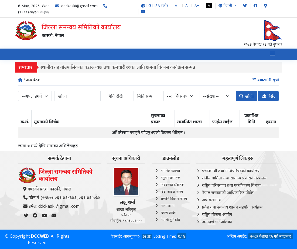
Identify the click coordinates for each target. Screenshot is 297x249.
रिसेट (268, 96)
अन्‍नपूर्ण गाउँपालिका (217, 221)
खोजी (246, 96)
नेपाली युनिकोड (170, 219)
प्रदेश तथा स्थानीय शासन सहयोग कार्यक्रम (232, 207)
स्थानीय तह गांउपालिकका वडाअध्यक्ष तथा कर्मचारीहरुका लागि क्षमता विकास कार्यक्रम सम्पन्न (120, 67)
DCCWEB (40, 236)
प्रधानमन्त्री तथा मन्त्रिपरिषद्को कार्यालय (231, 170)
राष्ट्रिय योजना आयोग (217, 214)
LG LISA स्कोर (154, 5)
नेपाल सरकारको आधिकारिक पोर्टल (228, 192)
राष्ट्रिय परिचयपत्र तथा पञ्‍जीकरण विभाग (231, 185)
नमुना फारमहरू (170, 177)
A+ (196, 5)
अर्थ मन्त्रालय (211, 199)
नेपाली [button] (226, 5)
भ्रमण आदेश (168, 212)
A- (177, 5)
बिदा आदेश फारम (172, 191)
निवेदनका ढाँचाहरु (172, 184)
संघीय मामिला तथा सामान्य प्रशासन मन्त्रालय (234, 177)
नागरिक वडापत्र (170, 170)
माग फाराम (167, 205)
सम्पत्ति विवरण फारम (174, 198)
